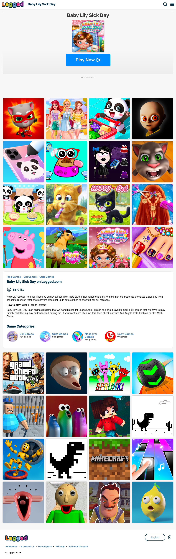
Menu (172, 4)
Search (165, 4)
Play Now (85, 59)
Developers (45, 546)
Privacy (60, 546)
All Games (11, 546)
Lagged (13, 4)
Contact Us (27, 546)
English (155, 537)
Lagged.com (17, 538)
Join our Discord (78, 546)
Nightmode (169, 537)
